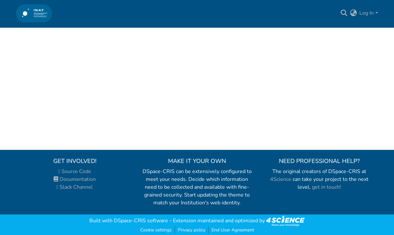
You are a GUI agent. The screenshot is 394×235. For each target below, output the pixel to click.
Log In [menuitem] (366, 13)
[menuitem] (353, 13)
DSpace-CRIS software (141, 220)
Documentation (75, 179)
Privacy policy (191, 230)
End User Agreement (233, 230)
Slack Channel (75, 187)
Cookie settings (156, 230)
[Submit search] (344, 13)
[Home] (34, 13)
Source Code (74, 171)
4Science (280, 179)
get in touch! (326, 187)
